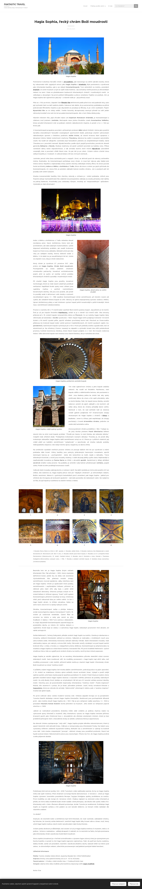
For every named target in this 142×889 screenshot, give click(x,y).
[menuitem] (86, 6)
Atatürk (36, 90)
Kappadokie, (38, 688)
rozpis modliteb (88, 864)
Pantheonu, (63, 312)
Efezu (105, 416)
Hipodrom (96, 149)
